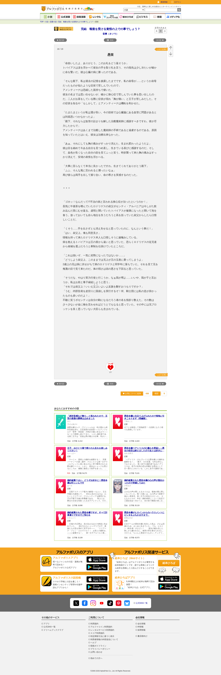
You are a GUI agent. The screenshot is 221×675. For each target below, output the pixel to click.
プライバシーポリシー (100, 649)
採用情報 (141, 630)
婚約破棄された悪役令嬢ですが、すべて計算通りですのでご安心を (87, 513)
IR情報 (140, 627)
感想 (156, 393)
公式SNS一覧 (142, 603)
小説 (46, 22)
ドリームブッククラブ (53, 630)
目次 (110, 40)
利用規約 (94, 623)
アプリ (46, 623)
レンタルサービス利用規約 (102, 630)
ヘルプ (93, 642)
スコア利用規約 (97, 633)
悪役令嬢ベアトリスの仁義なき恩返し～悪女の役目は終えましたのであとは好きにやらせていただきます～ (144, 450)
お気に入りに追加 (132, 393)
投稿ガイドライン (98, 646)
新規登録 (164, 2)
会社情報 (141, 623)
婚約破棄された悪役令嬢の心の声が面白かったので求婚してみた (144, 481)
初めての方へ (96, 658)
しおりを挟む (162, 49)
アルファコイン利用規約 (101, 627)
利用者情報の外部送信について (104, 639)
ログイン (177, 2)
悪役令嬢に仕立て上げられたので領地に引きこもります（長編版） (144, 417)
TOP (41, 22)
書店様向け (142, 636)
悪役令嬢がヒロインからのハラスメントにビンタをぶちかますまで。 (144, 513)
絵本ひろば (169, 563)
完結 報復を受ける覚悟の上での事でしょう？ (76, 22)
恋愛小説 (53, 22)
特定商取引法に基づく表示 (102, 636)
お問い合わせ (96, 652)
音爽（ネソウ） (110, 34)
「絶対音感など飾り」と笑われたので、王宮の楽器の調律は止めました (87, 417)
